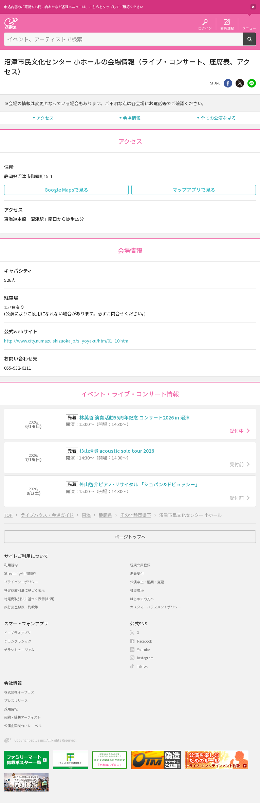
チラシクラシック (17, 641)
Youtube (143, 649)
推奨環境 (137, 590)
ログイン (205, 27)
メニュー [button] (249, 27)
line (251, 83)
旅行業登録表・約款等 (21, 606)
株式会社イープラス (19, 691)
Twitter (240, 83)
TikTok (142, 666)
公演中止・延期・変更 (147, 581)
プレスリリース (16, 700)
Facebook (144, 641)
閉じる (253, 6)
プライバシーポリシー (21, 581)
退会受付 (137, 573)
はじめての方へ (142, 598)
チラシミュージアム (19, 649)
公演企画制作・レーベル (22, 725)
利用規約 (11, 564)
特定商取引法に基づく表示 (24, 590)
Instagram (145, 657)
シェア (228, 83)
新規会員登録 (140, 564)
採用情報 (11, 708)
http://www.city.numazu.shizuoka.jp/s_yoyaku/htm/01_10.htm (66, 340)
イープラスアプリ (17, 632)
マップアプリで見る (193, 189)
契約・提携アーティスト (22, 717)
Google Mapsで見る (66, 189)
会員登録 (227, 27)
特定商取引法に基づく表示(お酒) (29, 598)
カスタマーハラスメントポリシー (155, 606)
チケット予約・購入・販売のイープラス (11, 23)
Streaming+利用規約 (20, 573)
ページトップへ (130, 536)
